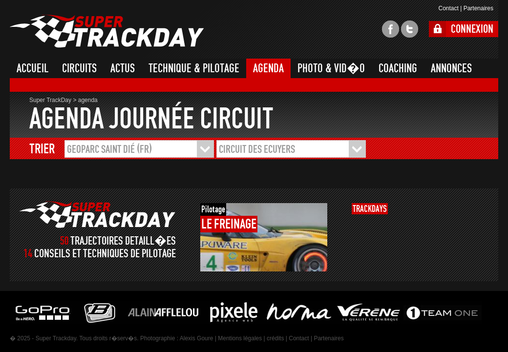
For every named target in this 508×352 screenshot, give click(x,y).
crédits (275, 338)
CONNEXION (472, 29)
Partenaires (478, 8)
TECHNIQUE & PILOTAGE (193, 68)
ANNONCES (451, 68)
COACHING (398, 68)
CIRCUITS (79, 68)
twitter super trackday (409, 29)
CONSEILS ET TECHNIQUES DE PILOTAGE (105, 254)
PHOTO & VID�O (331, 68)
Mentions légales (240, 338)
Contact (448, 8)
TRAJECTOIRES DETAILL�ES (123, 241)
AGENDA (268, 68)
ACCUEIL (32, 68)
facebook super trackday (390, 29)
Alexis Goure (196, 338)
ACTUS (122, 68)
